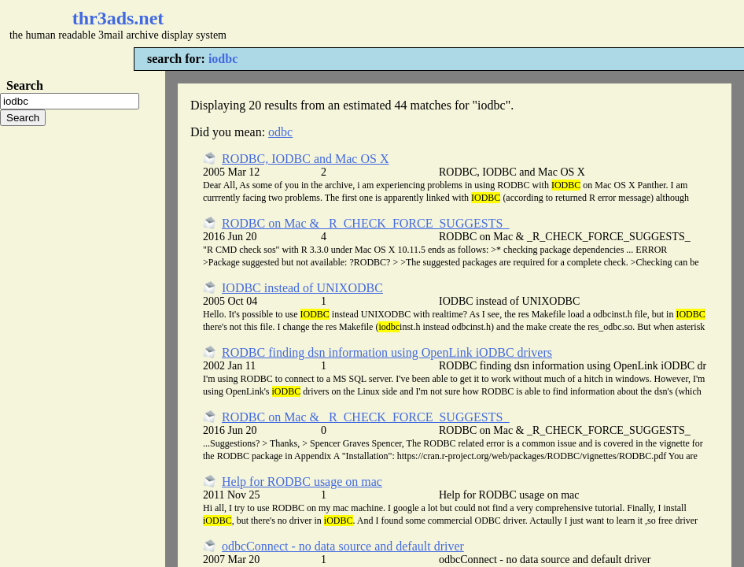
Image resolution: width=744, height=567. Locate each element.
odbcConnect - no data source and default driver (343, 546)
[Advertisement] (469, 23)
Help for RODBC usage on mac (302, 481)
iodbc (223, 58)
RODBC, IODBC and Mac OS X (305, 158)
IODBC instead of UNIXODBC (302, 288)
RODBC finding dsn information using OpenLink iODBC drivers (387, 352)
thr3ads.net (118, 18)
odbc (280, 132)
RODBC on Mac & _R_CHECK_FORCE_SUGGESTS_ (365, 223)
